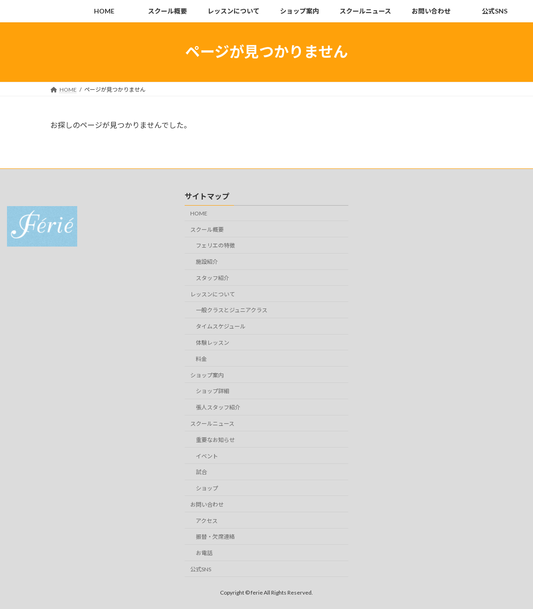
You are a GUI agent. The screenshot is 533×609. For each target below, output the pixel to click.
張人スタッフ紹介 (218, 407)
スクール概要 (207, 229)
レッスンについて (212, 293)
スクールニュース (212, 423)
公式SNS (200, 569)
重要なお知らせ (215, 439)
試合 (201, 471)
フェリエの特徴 (215, 245)
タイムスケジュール (221, 326)
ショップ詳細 (212, 391)
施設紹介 (207, 261)
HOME (198, 213)
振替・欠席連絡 (215, 536)
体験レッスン (212, 342)
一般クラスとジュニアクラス (231, 310)
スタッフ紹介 (212, 277)
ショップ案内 (207, 374)
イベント (207, 455)
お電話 (204, 552)
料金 (201, 358)
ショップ (207, 488)
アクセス (207, 520)
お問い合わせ (207, 504)
